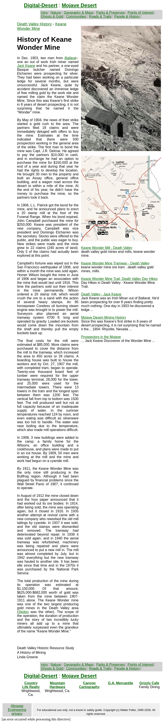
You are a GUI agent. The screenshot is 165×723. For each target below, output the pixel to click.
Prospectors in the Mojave (101, 337)
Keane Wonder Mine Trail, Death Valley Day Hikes (119, 279)
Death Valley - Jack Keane (101, 294)
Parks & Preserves (110, 12)
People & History (127, 16)
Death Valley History (34, 24)
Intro (44, 12)
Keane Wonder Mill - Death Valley (106, 248)
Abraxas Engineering (17, 708)
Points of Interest (140, 12)
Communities (76, 16)
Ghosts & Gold (52, 16)
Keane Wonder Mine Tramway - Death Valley (115, 263)
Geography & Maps (78, 12)
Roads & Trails (100, 16)
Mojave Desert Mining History (103, 317)
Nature (55, 12)
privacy (17, 713)
